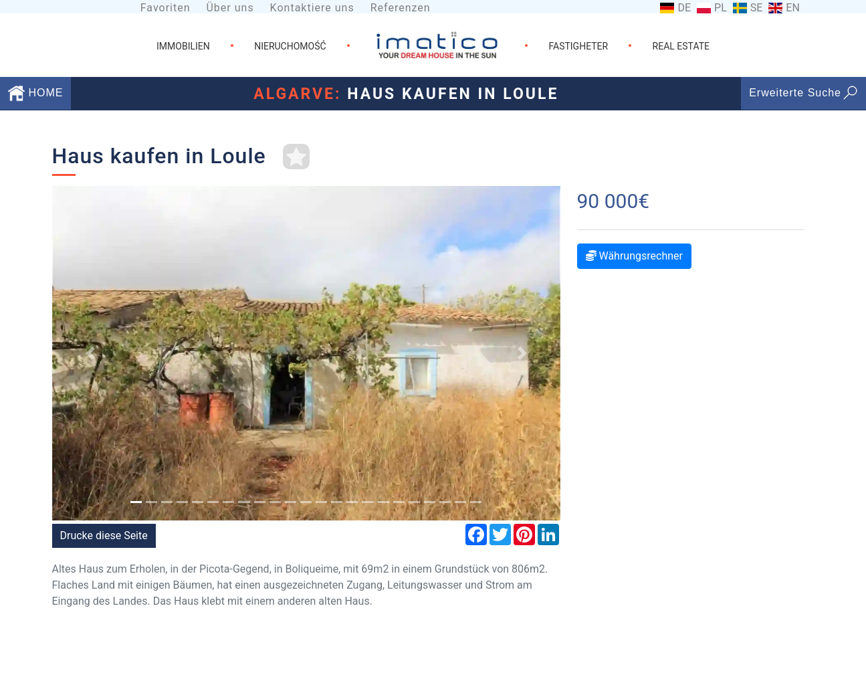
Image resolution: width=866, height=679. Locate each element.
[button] (90, 353)
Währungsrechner (634, 256)
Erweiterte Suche (803, 92)
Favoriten (165, 7)
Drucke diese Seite (104, 535)
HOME (35, 92)
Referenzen (400, 7)
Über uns (229, 7)
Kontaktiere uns (312, 7)
